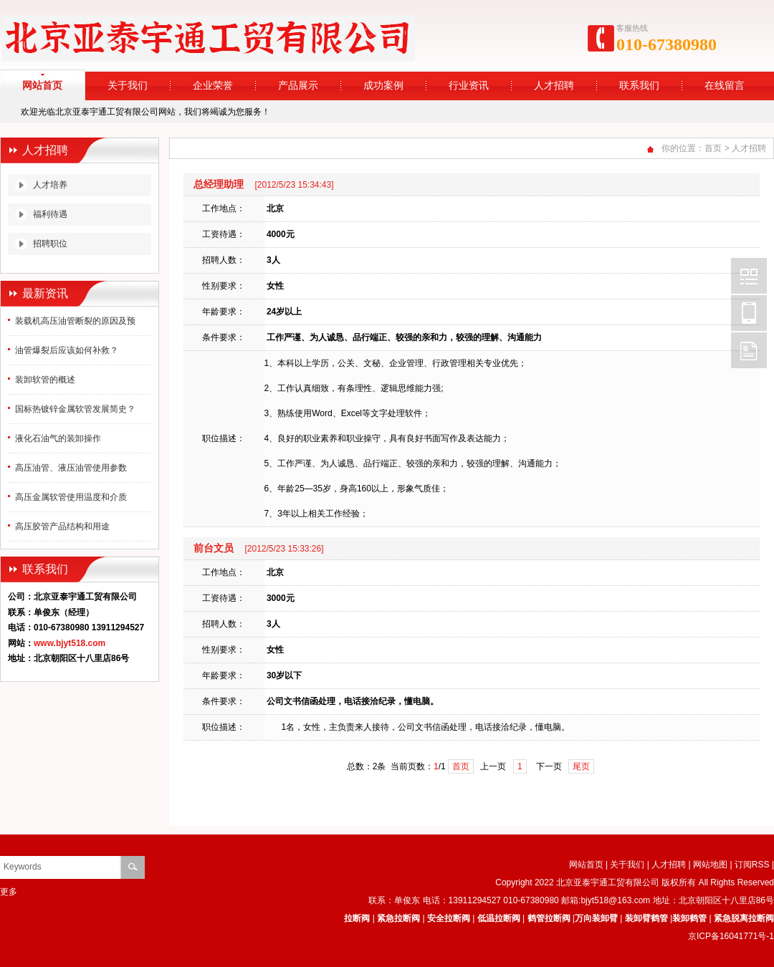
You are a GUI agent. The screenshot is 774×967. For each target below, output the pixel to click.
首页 (713, 148)
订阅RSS (752, 865)
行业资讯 (469, 85)
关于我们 (128, 85)
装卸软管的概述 (45, 380)
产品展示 (298, 85)
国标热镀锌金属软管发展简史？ (75, 409)
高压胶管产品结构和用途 (62, 526)
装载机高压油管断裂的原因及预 (75, 321)
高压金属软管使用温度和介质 (71, 497)
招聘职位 (50, 244)
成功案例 (383, 85)
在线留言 (724, 85)
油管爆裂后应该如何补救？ (66, 350)
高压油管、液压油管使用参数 (71, 468)
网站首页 (586, 865)
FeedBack (749, 350)
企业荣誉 (213, 85)
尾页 (581, 766)
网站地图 (710, 865)
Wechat (749, 276)
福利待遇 (50, 214)
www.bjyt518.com (69, 643)
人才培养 (50, 185)
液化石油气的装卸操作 (58, 438)
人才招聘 (554, 85)
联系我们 (639, 85)
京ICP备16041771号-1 (731, 936)
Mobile (749, 313)
